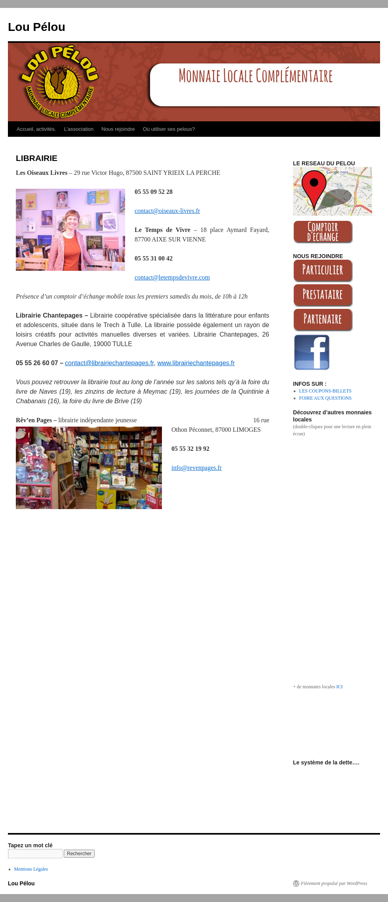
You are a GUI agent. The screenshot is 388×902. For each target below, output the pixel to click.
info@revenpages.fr (196, 467)
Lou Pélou (36, 26)
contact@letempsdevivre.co (170, 277)
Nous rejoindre (118, 129)
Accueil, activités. (36, 129)
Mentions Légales (31, 869)
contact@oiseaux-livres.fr (167, 210)
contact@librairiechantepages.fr (109, 363)
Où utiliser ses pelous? (169, 129)
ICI (339, 686)
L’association (78, 129)
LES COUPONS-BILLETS (325, 391)
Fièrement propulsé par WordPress (334, 883)
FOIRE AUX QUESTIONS (325, 398)
